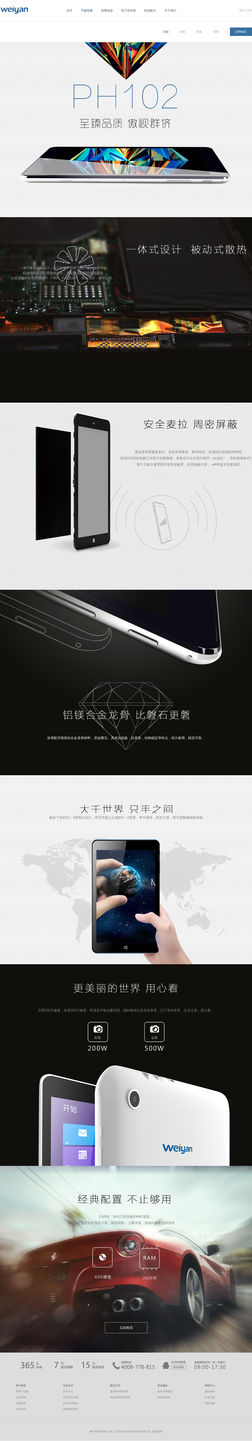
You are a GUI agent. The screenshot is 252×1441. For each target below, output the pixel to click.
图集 (199, 31)
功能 (166, 31)
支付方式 (68, 1391)
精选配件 (150, 10)
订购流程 (21, 1403)
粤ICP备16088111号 (100, 1431)
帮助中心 (210, 1385)
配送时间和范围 (119, 1391)
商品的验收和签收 (120, 1397)
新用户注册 (22, 1391)
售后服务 (163, 1385)
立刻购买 (126, 1327)
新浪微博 (157, 1431)
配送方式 (115, 1385)
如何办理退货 (165, 1391)
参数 (182, 31)
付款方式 (68, 1385)
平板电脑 (87, 10)
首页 (69, 10)
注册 (249, 10)
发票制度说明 (70, 1409)
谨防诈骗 (210, 1403)
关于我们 (170, 10)
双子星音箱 (128, 10)
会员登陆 (21, 1397)
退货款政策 (164, 1397)
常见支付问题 (70, 1397)
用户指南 (21, 1385)
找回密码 (210, 1391)
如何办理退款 (70, 1403)
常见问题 (210, 1397)
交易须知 (21, 1409)
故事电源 (107, 10)
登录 (241, 10)
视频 (216, 31)
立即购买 (240, 31)
